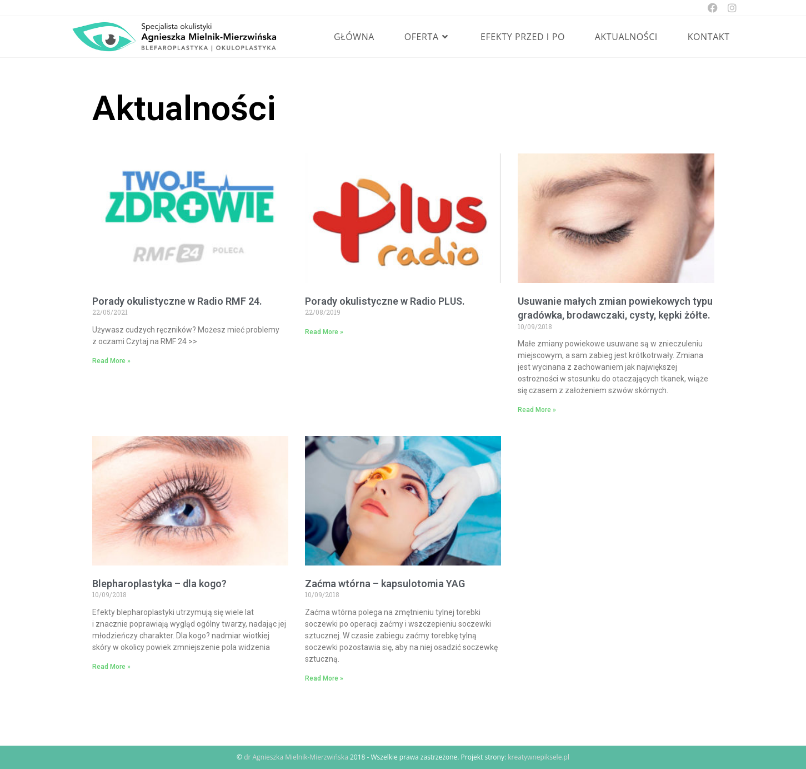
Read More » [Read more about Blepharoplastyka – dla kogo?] (111, 667)
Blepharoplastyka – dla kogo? (159, 583)
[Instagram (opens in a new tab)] (730, 7)
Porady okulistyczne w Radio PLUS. (385, 301)
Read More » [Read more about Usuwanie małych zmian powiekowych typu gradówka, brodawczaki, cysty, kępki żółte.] (537, 410)
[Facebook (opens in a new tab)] (713, 7)
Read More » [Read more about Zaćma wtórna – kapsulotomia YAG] (324, 678)
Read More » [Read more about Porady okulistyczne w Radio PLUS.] (324, 332)
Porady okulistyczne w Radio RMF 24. (177, 301)
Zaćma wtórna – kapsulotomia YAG (385, 583)
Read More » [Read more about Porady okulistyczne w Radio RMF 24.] (111, 361)
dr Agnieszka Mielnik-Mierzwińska (296, 757)
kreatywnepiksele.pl (538, 757)
